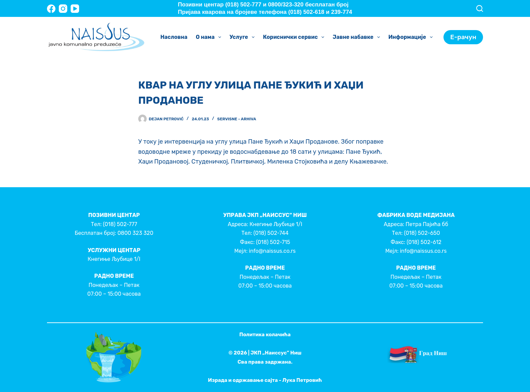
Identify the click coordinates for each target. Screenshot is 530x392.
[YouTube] (75, 8)
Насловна (173, 37)
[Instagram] (63, 8)
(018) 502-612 (424, 242)
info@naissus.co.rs (272, 251)
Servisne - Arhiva (236, 119)
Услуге (243, 37)
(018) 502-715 (273, 242)
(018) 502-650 (422, 233)
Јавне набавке (358, 37)
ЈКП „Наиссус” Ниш (276, 353)
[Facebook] (51, 8)
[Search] (479, 8)
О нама (210, 37)
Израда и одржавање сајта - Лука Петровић (265, 380)
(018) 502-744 (271, 233)
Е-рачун (463, 37)
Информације (411, 37)
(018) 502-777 (120, 224)
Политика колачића (265, 335)
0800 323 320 (135, 233)
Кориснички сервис (295, 37)
